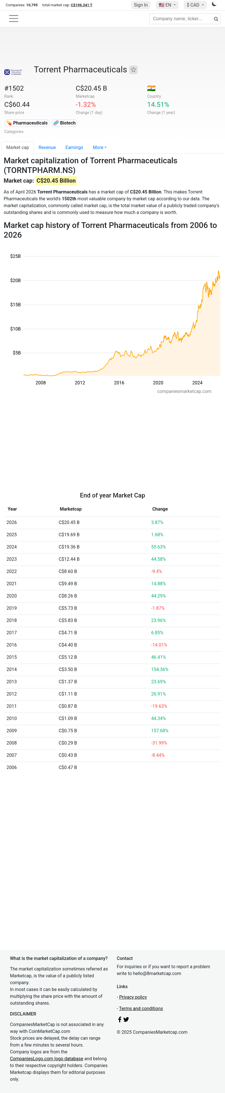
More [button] (98, 147)
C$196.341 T (81, 5)
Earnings (74, 147)
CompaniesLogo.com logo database (46, 1058)
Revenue (47, 147)
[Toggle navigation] (14, 18)
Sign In (141, 5)
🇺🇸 (165, 5)
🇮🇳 (151, 88)
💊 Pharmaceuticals (27, 123)
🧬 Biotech (64, 123)
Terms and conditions (141, 1008)
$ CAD (193, 5)
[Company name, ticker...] (184, 18)
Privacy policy (133, 997)
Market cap (17, 147)
